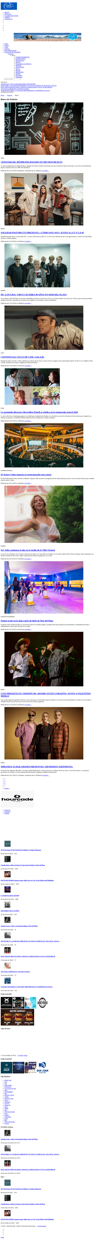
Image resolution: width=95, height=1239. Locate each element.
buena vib (7, 1105)
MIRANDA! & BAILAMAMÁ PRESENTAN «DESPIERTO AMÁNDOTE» (37, 766)
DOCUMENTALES (10, 50)
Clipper (6, 1115)
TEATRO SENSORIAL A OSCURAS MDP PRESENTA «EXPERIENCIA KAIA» (25, 90)
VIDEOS (7, 17)
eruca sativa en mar (10, 1088)
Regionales (19, 75)
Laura (6, 1118)
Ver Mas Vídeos (23, 1055)
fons (5, 1082)
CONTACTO (8, 19)
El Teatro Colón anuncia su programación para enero (26, 474)
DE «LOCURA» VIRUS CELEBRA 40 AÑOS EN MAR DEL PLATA (34, 294)
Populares (7, 812)
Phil (5, 1120)
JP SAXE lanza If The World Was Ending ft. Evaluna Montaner (21, 850)
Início (2, 95)
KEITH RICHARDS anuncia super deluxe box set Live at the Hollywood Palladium (27, 880)
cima (5, 1090)
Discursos (7, 1102)
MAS (13, 55)
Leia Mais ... (45, 170)
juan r (6, 1113)
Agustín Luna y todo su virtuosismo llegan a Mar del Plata (18, 84)
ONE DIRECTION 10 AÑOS (10, 911)
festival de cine (8, 1098)
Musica (18, 69)
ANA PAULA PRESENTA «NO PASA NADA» (15, 89)
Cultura (6, 45)
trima (6, 1107)
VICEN (6, 1103)
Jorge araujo (8, 1085)
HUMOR (18, 65)
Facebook (7, 810)
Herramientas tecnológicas (23, 64)
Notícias (9, 95)
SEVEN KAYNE (9, 1112)
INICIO (6, 12)
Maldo (6, 1108)
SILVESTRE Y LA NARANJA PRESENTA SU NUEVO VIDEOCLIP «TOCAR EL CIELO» (29, 85)
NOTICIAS (7, 14)
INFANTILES (20, 67)
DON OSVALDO (9, 1122)
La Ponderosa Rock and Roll (10, 895)
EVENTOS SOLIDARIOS (12, 52)
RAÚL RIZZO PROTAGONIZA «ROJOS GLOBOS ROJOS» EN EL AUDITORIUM (26, 87)
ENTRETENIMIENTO (23, 57)
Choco (6, 1100)
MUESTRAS (19, 72)
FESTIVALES (20, 60)
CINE (6, 47)
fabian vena (7, 1080)
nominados (7, 1117)
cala (5, 1110)
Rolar (2, 1237)
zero (5, 1083)
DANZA (7, 49)
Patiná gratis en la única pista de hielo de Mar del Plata (27, 621)
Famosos (10, 54)
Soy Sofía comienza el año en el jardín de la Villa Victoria (28, 550)
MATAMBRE (8, 1092)
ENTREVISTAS (20, 59)
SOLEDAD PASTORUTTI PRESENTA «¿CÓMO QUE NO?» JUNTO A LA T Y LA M (42, 232)
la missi (6, 1123)
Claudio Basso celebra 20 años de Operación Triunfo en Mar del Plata (23, 865)
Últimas (6, 813)
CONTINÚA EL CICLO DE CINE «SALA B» (22, 357)
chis (5, 1093)
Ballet (6, 44)
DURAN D (7, 1087)
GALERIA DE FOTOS (11, 16)
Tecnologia (19, 77)
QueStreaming (41, 1226)
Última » (7, 788)
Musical (18, 70)
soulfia (6, 1097)
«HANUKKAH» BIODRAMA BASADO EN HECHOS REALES (31, 162)
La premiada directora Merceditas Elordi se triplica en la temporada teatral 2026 (39, 412)
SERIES (18, 74)
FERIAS (18, 62)
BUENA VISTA (9, 1095)
